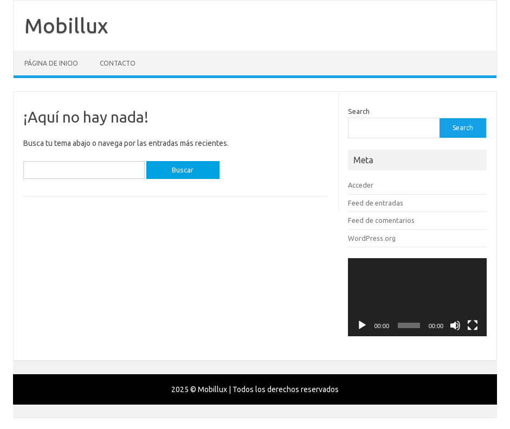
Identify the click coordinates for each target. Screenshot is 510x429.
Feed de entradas (375, 203)
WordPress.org (372, 238)
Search (359, 111)
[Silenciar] (455, 325)
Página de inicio (51, 63)
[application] (417, 297)
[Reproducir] (362, 325)
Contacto (117, 63)
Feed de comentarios (381, 220)
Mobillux (66, 25)
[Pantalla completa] (472, 325)
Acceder (360, 185)
